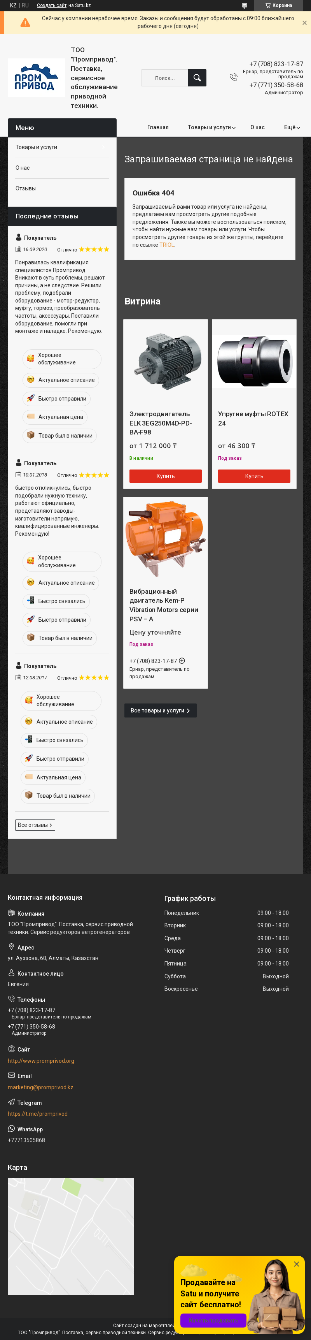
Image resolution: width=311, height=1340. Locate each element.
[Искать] (197, 77)
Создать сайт (51, 5)
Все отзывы (33, 825)
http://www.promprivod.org (41, 1061)
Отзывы (26, 188)
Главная (158, 127)
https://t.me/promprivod (38, 1114)
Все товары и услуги (157, 710)
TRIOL (166, 245)
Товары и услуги (209, 127)
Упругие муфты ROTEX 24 (253, 418)
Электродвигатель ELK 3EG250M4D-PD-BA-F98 (160, 423)
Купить (166, 476)
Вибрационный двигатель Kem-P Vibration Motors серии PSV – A (163, 605)
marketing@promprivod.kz (40, 1087)
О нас (257, 127)
